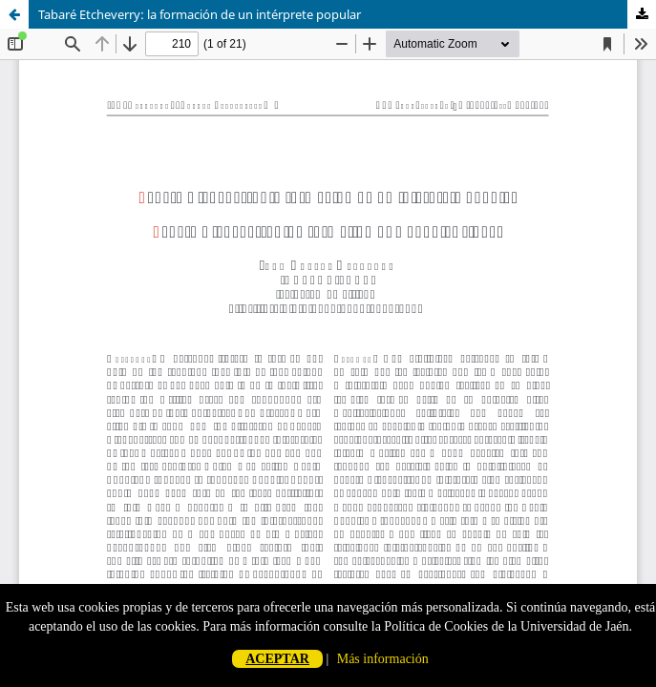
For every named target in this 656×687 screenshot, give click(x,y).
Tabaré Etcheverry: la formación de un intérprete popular (199, 14)
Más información (383, 659)
